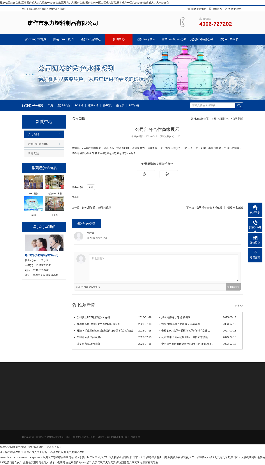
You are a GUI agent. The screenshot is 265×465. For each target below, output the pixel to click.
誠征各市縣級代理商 (112, 343)
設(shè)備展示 (146, 39)
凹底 (50, 105)
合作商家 (217, 9)
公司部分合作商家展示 (112, 337)
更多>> (239, 305)
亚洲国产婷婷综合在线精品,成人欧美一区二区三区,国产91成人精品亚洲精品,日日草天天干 (94, 457)
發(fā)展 (107, 105)
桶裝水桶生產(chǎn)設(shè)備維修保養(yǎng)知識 (112, 330)
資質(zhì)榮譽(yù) (201, 39)
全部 (90, 187)
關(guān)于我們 (198, 9)
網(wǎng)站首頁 (35, 39)
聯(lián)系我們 (234, 9)
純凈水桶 (93, 105)
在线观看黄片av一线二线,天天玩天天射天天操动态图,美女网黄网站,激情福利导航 (112, 462)
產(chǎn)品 (63, 105)
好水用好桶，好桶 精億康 (197, 317)
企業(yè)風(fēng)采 (174, 39)
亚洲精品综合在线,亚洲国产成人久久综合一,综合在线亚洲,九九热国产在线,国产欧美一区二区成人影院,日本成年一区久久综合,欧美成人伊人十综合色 (84, 2)
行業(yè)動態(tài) (39, 143)
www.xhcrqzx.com (10, 457)
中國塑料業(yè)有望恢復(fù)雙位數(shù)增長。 (197, 343)
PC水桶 (79, 105)
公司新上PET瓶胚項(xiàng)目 (112, 317)
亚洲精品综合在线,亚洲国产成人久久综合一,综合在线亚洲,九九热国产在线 (42, 452)
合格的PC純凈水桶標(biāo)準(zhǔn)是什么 (197, 330)
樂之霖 (120, 105)
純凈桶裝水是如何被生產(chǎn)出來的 (112, 324)
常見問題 (33, 153)
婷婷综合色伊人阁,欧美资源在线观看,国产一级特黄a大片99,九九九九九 (186, 457)
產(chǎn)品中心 (91, 39)
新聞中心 (119, 39)
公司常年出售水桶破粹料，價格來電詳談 (220, 207)
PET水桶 (134, 105)
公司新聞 (33, 134)
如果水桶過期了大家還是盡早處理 (197, 324)
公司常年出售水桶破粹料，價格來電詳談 (197, 337)
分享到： (77, 197)
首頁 (213, 118)
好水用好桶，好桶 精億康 (96, 207)
